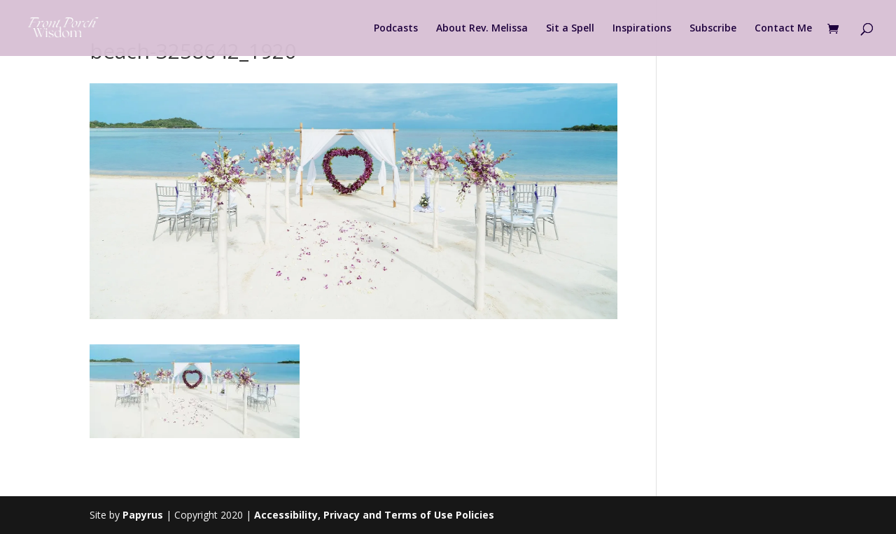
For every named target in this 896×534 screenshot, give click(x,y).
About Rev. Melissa (482, 28)
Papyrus (142, 514)
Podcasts (396, 28)
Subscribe (713, 28)
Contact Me (783, 28)
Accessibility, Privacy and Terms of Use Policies (374, 514)
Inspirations (641, 28)
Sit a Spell (570, 28)
